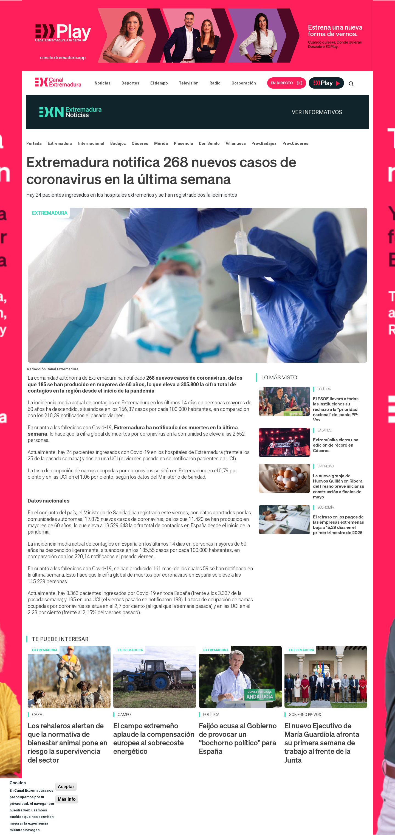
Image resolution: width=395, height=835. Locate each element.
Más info (67, 799)
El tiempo (159, 83)
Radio (215, 83)
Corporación (244, 83)
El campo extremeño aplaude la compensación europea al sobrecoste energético (153, 738)
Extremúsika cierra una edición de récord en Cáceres (336, 445)
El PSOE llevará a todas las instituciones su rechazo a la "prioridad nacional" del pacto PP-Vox (336, 409)
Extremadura (60, 143)
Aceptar (66, 786)
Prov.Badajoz (264, 143)
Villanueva (236, 143)
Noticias (103, 83)
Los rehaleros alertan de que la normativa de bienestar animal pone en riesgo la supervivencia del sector (68, 743)
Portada (34, 143)
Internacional (91, 143)
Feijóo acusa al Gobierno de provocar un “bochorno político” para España (238, 738)
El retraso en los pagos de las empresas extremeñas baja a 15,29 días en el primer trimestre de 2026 (338, 524)
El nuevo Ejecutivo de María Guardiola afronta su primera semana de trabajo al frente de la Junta (321, 743)
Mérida (161, 143)
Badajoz (118, 143)
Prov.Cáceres (295, 143)
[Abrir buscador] (351, 83)
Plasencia (183, 143)
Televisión (189, 83)
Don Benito (209, 143)
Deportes (130, 83)
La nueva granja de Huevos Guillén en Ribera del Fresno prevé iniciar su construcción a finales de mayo (338, 486)
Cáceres (140, 143)
